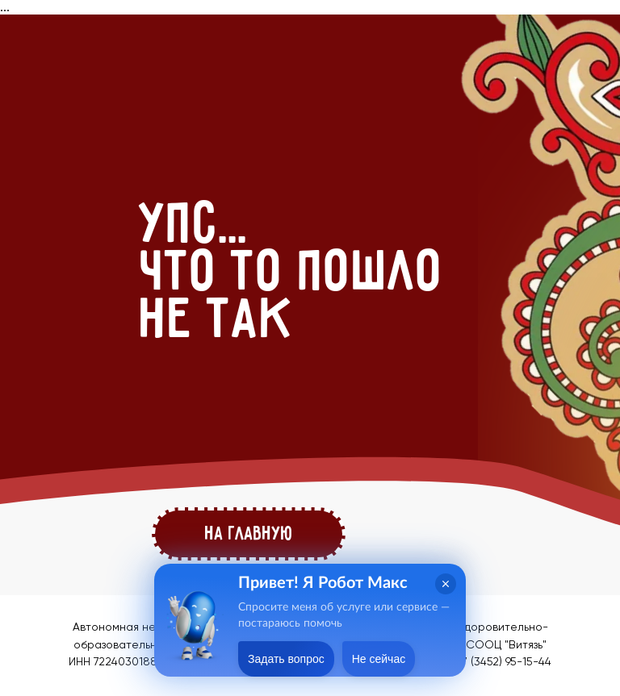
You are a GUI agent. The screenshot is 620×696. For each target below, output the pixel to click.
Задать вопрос (286, 658)
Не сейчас (378, 658)
